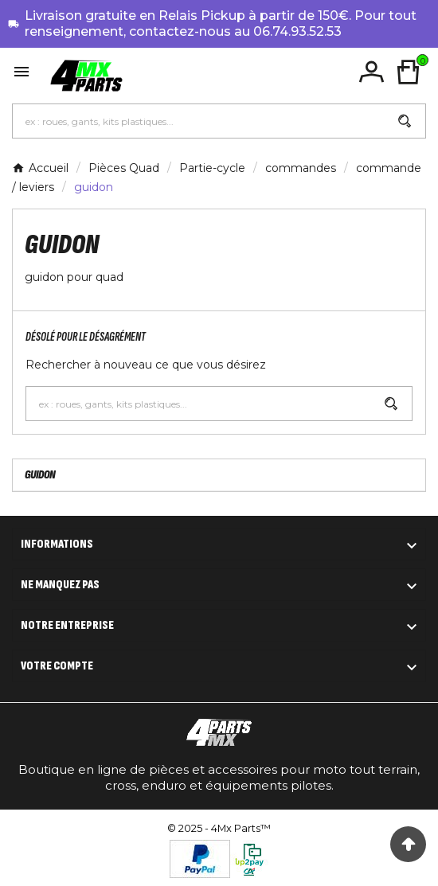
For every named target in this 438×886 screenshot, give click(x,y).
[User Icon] (371, 72)
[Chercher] (198, 121)
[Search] (405, 121)
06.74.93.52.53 (297, 31)
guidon (40, 474)
